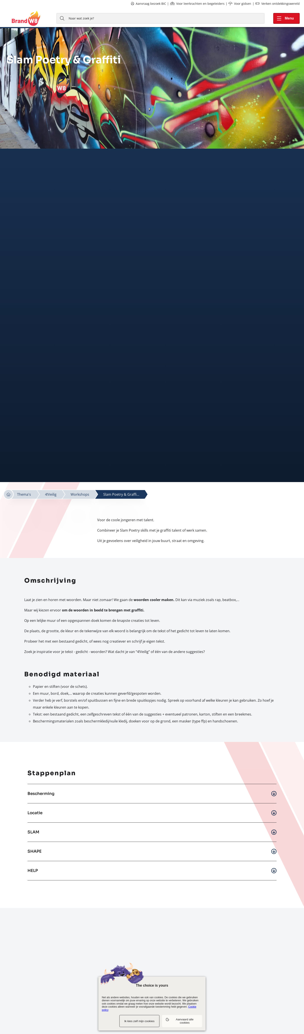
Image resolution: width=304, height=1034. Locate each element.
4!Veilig (51, 494)
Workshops (80, 494)
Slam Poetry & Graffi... (121, 494)
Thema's (24, 494)
